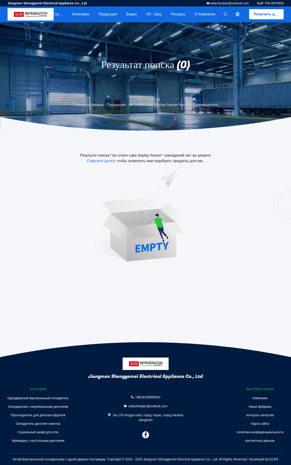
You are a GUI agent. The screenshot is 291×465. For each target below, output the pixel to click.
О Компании (205, 14)
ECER (273, 459)
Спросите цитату (101, 161)
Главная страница (52, 14)
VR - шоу (154, 14)
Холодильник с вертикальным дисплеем (38, 406)
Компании (260, 398)
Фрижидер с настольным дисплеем (38, 440)
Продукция (107, 14)
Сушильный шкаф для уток (38, 432)
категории (80, 14)
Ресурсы (178, 14)
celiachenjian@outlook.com (229, 3)
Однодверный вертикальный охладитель (38, 398)
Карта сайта (260, 423)
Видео (131, 14)
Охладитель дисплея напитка (38, 423)
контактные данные (260, 440)
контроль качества (260, 415)
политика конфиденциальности (259, 432)
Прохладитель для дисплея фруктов (38, 415)
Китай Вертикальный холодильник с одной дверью (50, 459)
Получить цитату (269, 14)
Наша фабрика (260, 406)
